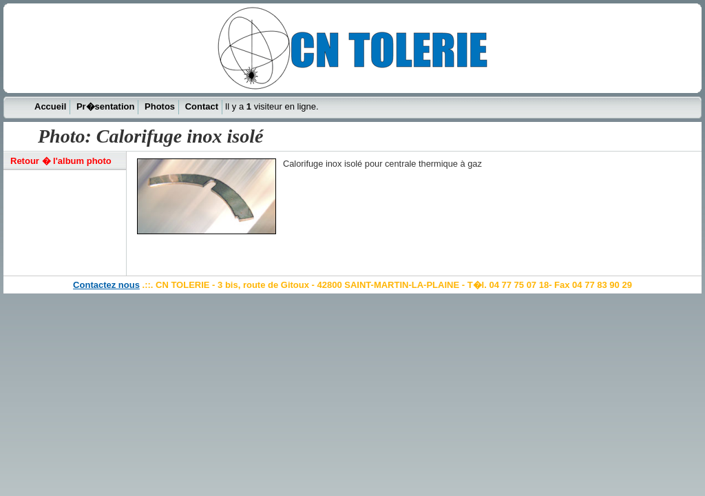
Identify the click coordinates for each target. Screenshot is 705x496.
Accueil (50, 106)
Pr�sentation (105, 106)
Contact (201, 106)
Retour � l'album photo (61, 161)
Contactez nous (106, 285)
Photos (160, 106)
